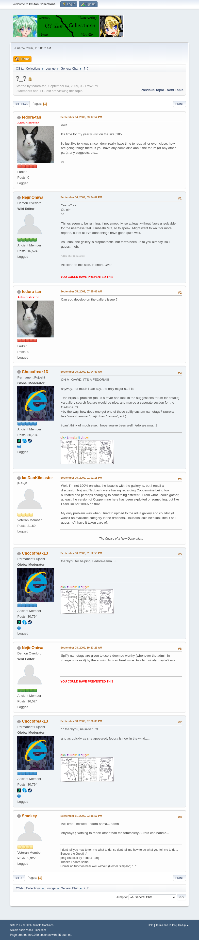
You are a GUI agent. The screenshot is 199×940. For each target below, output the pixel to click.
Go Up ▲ (183, 925)
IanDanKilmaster (37, 478)
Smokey (29, 816)
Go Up (19, 878)
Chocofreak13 (35, 372)
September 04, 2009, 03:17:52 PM (81, 117)
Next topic (175, 90)
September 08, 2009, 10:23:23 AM (81, 647)
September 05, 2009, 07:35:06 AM (81, 291)
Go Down (21, 104)
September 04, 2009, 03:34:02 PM (81, 197)
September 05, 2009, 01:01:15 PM (81, 477)
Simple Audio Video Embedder (28, 929)
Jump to (121, 897)
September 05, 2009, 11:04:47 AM (81, 371)
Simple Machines (43, 925)
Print (179, 104)
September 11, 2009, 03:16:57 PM (81, 815)
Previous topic (152, 90)
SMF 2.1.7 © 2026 (21, 925)
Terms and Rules (166, 925)
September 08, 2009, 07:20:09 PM (81, 721)
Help (150, 925)
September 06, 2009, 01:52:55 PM (81, 553)
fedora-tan (31, 117)
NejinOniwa (32, 197)
